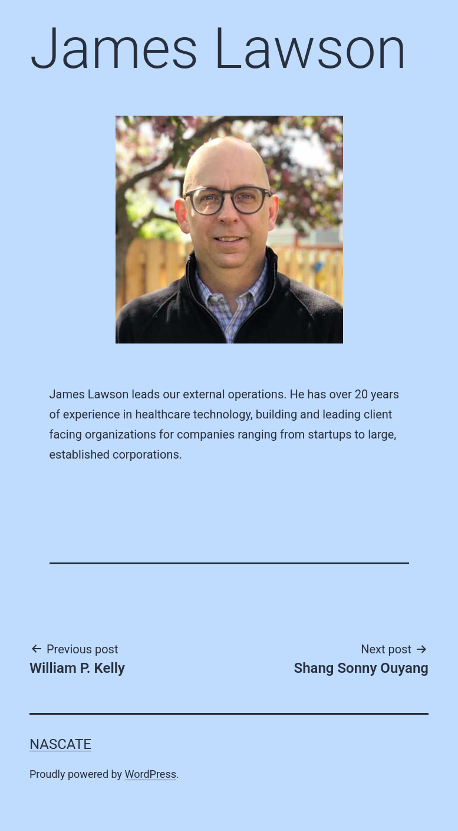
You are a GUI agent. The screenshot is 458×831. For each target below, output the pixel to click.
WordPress (150, 774)
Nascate (60, 744)
